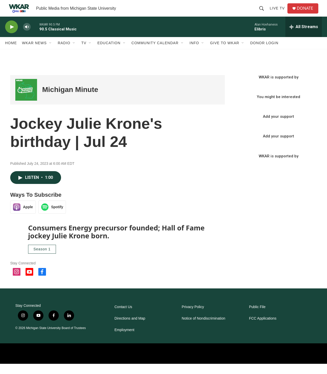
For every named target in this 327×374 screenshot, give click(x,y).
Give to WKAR (224, 53)
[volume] (26, 37)
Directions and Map (129, 329)
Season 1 (42, 259)
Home (11, 53)
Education (108, 53)
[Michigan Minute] (26, 100)
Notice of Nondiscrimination (203, 329)
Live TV (279, 13)
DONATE (308, 13)
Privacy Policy (193, 317)
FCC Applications (262, 329)
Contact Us (123, 317)
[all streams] (303, 37)
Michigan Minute (70, 100)
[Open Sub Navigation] (51, 53)
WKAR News (34, 53)
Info (194, 53)
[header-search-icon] (263, 13)
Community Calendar (155, 53)
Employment (124, 340)
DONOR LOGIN (264, 53)
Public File (257, 317)
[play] (11, 37)
